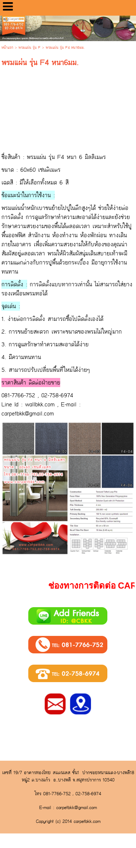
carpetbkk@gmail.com (27, 413)
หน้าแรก (7, 48)
